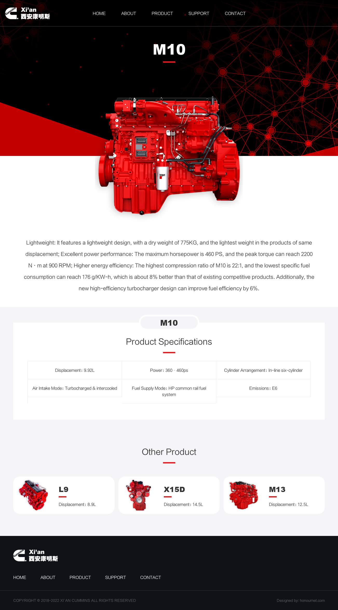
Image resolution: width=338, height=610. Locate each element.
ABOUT (128, 13)
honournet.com (312, 600)
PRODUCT (162, 13)
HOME (99, 13)
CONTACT (235, 13)
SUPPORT (198, 13)
